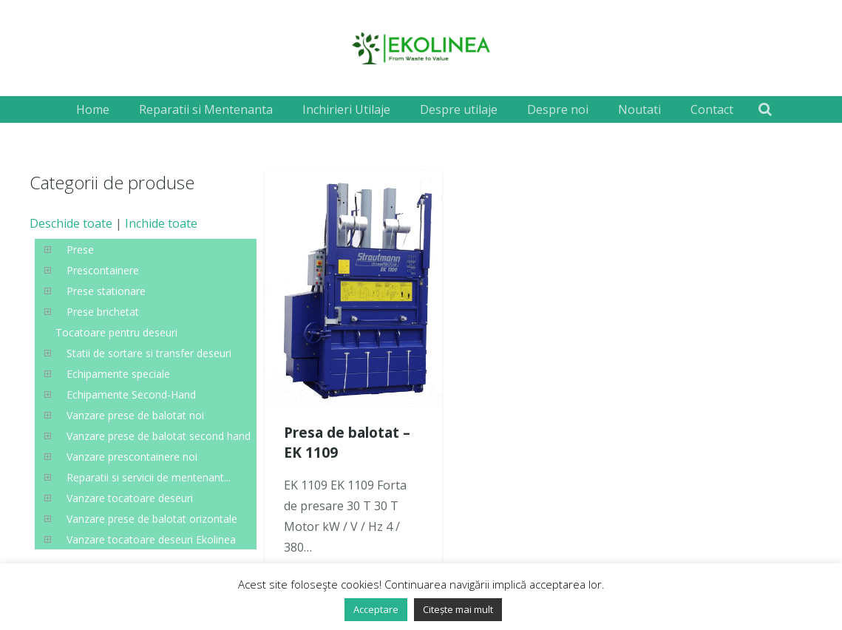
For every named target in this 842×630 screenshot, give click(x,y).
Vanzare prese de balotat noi (135, 415)
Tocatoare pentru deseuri (116, 332)
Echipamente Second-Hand (131, 394)
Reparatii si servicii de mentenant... (149, 477)
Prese (80, 250)
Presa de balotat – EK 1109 (347, 442)
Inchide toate (161, 223)
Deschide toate (71, 223)
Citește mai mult (458, 609)
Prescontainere (103, 270)
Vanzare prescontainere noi (132, 457)
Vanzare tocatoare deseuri (130, 498)
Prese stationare (106, 291)
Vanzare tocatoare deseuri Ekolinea (151, 539)
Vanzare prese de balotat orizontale (152, 519)
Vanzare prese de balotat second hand (159, 436)
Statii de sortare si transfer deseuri (149, 353)
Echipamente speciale (118, 374)
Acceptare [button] (375, 609)
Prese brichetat (103, 312)
